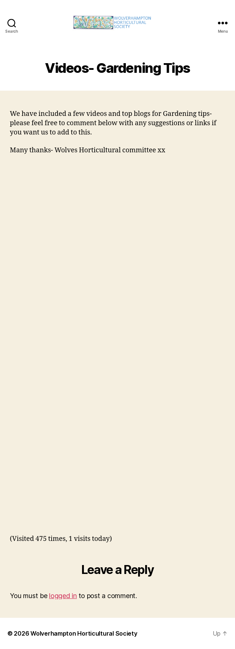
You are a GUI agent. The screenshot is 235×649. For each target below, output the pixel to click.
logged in (63, 596)
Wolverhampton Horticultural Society (83, 633)
